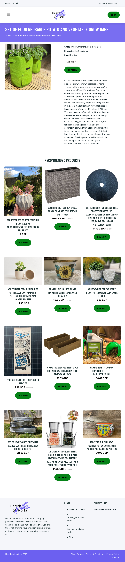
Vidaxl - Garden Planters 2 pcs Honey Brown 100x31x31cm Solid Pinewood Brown (62, 371)
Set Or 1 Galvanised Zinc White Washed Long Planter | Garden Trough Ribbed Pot (23, 445)
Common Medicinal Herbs (75, 531)
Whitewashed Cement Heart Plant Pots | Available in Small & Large (101, 292)
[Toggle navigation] (8, 14)
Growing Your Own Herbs (75, 519)
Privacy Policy (112, 554)
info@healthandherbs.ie (108, 3)
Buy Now (72, 70)
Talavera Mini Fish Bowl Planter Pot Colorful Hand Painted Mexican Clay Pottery (102, 445)
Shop (113, 15)
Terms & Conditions (95, 554)
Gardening (81, 46)
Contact (80, 554)
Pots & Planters (94, 46)
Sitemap (115, 557)
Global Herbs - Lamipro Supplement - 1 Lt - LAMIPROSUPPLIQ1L (102, 371)
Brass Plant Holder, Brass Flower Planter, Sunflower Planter (62, 292)
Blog (71, 537)
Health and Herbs (77, 509)
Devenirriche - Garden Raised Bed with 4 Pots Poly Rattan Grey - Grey (62, 211)
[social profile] (17, 3)
